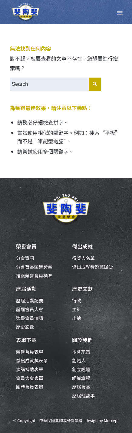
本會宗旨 (81, 351)
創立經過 (81, 369)
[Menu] (119, 12)
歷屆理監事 (83, 395)
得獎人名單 (83, 258)
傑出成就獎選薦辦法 (92, 267)
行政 (76, 300)
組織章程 (81, 378)
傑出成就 (82, 246)
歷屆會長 (81, 387)
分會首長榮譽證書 (34, 267)
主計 (76, 309)
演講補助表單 (29, 369)
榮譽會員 (26, 246)
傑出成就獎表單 (32, 360)
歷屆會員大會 (29, 309)
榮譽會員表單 (29, 351)
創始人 (79, 360)
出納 (76, 318)
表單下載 (26, 340)
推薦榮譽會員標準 (34, 275)
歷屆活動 (26, 288)
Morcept (111, 420)
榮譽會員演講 (29, 318)
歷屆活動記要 (29, 300)
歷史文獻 (82, 288)
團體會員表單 (29, 387)
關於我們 (82, 340)
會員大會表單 (29, 378)
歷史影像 (25, 327)
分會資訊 (25, 258)
